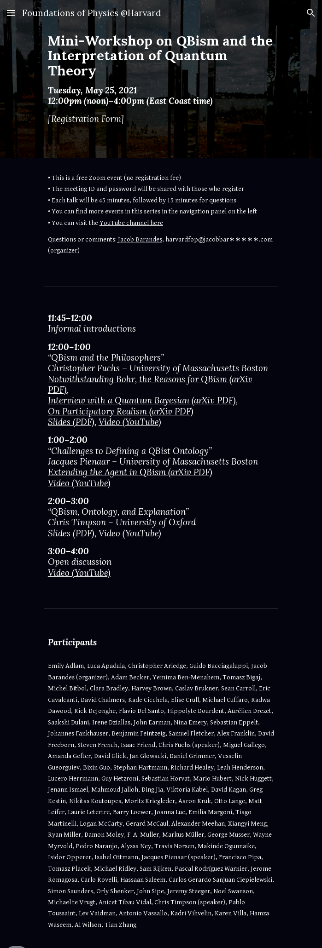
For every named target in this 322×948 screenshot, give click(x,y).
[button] (11, 12)
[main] (161, 78)
